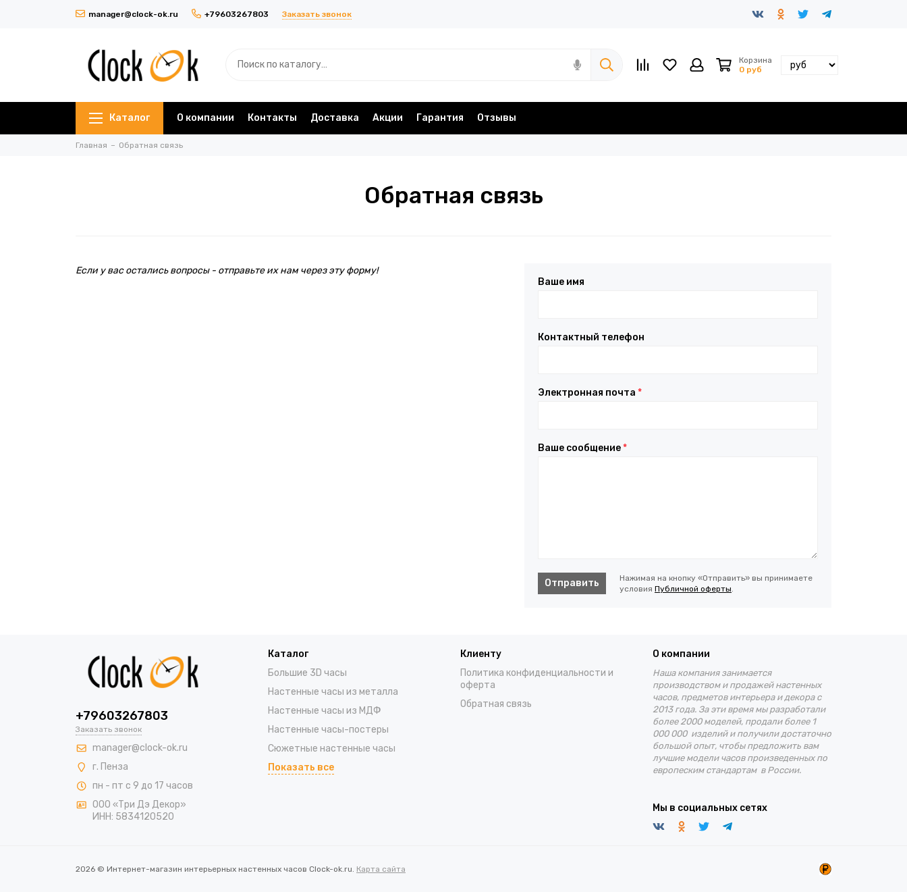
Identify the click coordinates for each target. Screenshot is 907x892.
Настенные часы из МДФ (324, 710)
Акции (388, 118)
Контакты (272, 118)
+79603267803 (230, 14)
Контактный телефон (591, 337)
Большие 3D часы (307, 673)
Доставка (334, 118)
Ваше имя (561, 282)
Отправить (572, 583)
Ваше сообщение (582, 448)
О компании (205, 118)
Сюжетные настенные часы (331, 748)
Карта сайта (381, 869)
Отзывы (496, 118)
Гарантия (440, 118)
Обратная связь (496, 704)
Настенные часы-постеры (328, 729)
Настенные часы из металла (333, 692)
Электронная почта (590, 393)
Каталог (119, 118)
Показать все (301, 767)
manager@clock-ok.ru (127, 14)
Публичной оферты (693, 589)
